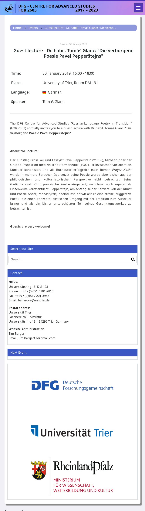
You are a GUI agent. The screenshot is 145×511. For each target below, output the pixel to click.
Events (33, 28)
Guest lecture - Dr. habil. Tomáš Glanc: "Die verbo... (80, 28)
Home (17, 28)
